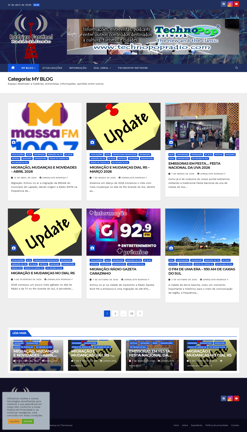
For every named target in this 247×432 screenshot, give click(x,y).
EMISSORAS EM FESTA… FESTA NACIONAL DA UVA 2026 (194, 165)
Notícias (15, 158)
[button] (236, 67)
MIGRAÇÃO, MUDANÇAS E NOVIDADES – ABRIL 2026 (44, 169)
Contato (235, 425)
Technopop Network (133, 68)
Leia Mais (14, 421)
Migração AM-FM (55, 154)
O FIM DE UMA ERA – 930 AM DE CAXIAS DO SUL (201, 271)
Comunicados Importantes (125, 154)
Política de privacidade (216, 425)
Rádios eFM (17, 268)
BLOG (29, 154)
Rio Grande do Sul (20, 162)
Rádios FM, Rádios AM (58, 158)
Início (176, 425)
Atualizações (52, 68)
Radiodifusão (40, 158)
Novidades (27, 158)
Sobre (185, 425)
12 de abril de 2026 (25, 178)
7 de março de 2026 (104, 178)
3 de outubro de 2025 (185, 280)
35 (131, 313)
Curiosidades (182, 154)
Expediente (196, 425)
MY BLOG (28, 68)
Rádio (171, 158)
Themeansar (66, 425)
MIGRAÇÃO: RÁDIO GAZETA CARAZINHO (113, 271)
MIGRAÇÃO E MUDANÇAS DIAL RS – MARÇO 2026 (119, 169)
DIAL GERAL (101, 68)
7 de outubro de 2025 (106, 280)
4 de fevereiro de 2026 (28, 279)
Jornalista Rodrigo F (54, 178)
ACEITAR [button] (28, 421)
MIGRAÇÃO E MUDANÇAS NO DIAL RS (43, 273)
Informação (78, 68)
